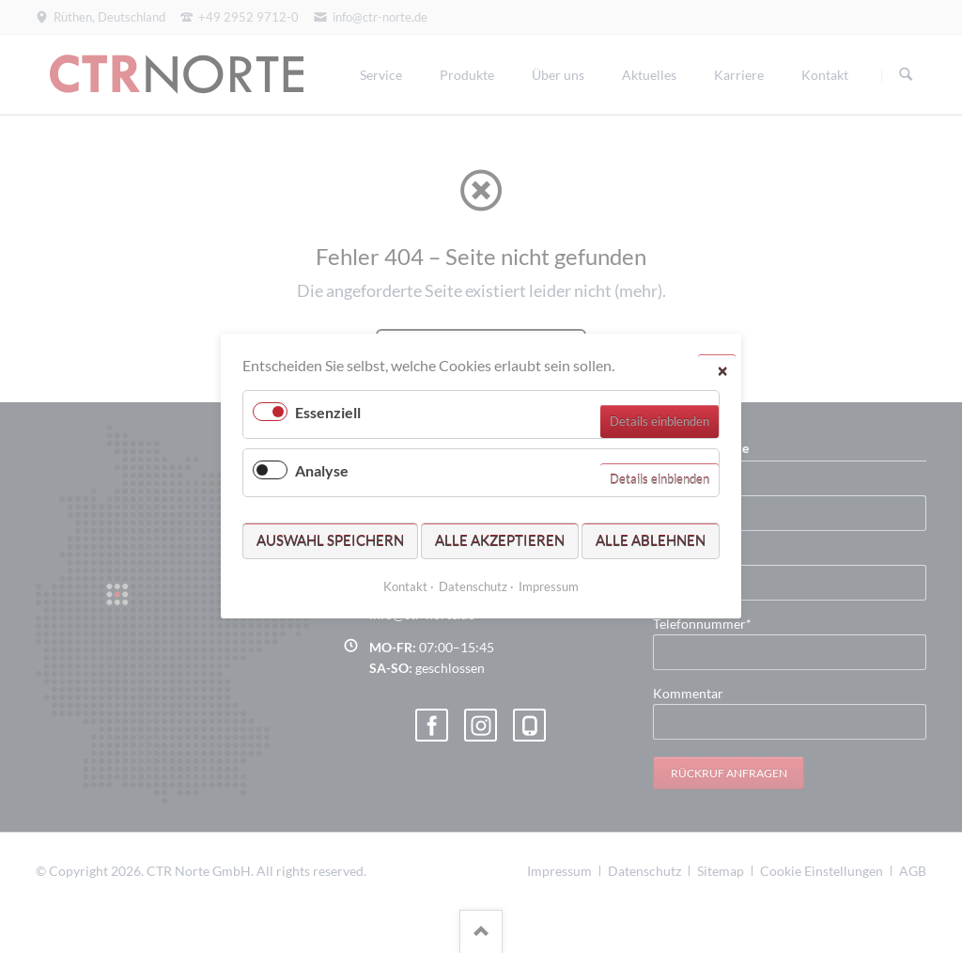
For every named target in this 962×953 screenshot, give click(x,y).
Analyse (322, 471)
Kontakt (405, 587)
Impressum (549, 587)
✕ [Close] (722, 370)
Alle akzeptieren (500, 540)
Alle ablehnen (651, 540)
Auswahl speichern (330, 540)
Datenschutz (473, 587)
